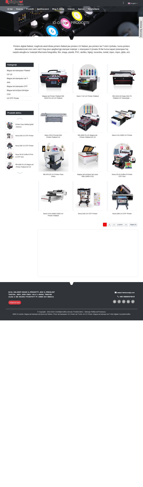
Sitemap (87, 312)
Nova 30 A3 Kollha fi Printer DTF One (24, 156)
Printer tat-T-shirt (76, 314)
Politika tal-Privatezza (98, 312)
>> (126, 224)
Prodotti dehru (78, 312)
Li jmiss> (120, 224)
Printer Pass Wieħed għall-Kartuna (24, 126)
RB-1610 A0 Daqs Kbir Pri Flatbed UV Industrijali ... (122, 97)
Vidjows (71, 9)
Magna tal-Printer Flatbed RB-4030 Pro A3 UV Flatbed (53, 97)
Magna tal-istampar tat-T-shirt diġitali (105, 314)
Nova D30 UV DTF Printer (24, 136)
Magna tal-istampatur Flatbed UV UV (18, 72)
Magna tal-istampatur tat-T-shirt (17, 80)
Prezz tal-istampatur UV (61, 314)
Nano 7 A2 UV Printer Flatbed (88, 96)
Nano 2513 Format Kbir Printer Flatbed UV (53, 136)
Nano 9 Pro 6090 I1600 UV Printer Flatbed (53, 214)
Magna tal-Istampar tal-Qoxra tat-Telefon (38, 314)
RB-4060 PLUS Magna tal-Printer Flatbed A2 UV (24, 166)
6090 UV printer (18, 314)
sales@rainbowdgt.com (126, 292)
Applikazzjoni (43, 9)
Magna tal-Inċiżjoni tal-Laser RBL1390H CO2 (87, 175)
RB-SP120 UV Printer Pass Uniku (53, 175)
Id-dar (10, 9)
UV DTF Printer (13, 98)
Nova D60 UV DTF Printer (24, 146)
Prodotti (30, 9)
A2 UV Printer (87, 314)
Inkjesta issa (15, 302)
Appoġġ (81, 9)
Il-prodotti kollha (124, 314)
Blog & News (58, 9)
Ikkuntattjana (93, 9)
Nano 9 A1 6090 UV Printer (122, 135)
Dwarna (19, 9)
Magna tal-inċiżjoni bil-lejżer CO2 (18, 92)
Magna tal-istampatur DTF (17, 86)
